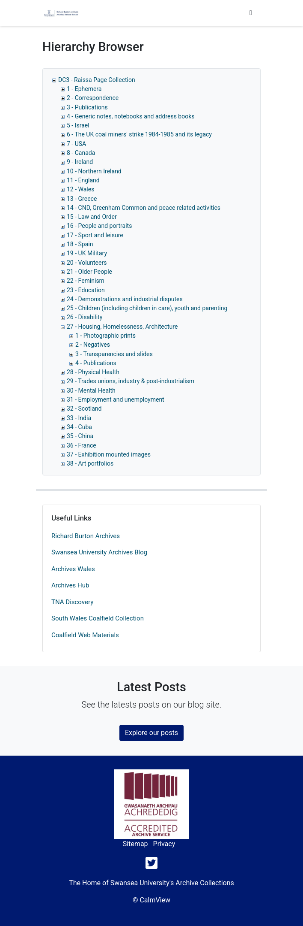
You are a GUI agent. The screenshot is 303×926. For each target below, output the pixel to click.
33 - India (79, 418)
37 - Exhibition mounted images (109, 454)
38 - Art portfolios (90, 463)
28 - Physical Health (93, 372)
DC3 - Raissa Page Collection (96, 79)
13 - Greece (82, 198)
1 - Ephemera (84, 88)
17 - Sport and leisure (95, 235)
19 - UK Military (87, 253)
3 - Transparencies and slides (114, 354)
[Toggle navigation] (250, 12)
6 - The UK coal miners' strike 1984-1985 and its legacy (139, 134)
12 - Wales (80, 189)
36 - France (81, 445)
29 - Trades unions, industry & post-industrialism (130, 381)
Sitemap (135, 844)
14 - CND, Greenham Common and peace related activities (143, 207)
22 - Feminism (85, 280)
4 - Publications (95, 363)
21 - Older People (89, 271)
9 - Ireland (80, 161)
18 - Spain (80, 244)
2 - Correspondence (93, 97)
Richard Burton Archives (85, 536)
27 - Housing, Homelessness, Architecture (122, 326)
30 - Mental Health (91, 390)
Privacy (164, 844)
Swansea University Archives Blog (99, 552)
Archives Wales (73, 569)
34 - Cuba (79, 427)
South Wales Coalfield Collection (97, 618)
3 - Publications (87, 107)
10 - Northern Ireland (94, 171)
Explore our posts (151, 733)
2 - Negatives (92, 344)
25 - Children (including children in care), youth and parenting (147, 308)
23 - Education (86, 290)
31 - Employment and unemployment (115, 399)
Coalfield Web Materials (85, 635)
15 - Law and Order (92, 216)
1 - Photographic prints (105, 335)
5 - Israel (78, 125)
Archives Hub (70, 585)
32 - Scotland (84, 408)
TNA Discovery (72, 602)
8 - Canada (81, 152)
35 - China (80, 436)
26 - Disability (84, 317)
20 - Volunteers (87, 262)
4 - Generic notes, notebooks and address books (131, 116)
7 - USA (76, 143)
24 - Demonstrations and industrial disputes (125, 299)
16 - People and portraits (99, 225)
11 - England (83, 180)
